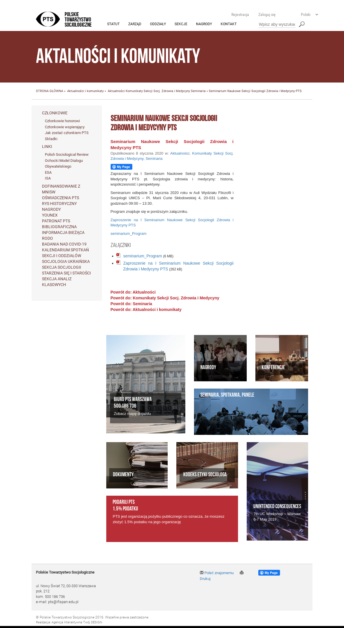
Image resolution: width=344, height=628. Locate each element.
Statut (113, 24)
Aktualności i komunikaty (85, 91)
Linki (47, 146)
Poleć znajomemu (217, 573)
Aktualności (116, 91)
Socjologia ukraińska (66, 261)
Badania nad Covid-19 (64, 244)
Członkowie (54, 113)
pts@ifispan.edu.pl (63, 602)
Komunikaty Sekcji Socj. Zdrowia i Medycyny (158, 91)
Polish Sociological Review (67, 155)
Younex (50, 215)
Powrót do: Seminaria (131, 303)
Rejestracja (240, 14)
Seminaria (198, 91)
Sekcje (181, 24)
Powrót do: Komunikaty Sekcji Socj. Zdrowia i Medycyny (165, 298)
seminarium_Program (129, 234)
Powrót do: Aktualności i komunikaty (146, 309)
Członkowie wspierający (65, 127)
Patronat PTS (56, 221)
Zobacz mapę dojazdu (132, 414)
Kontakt (229, 24)
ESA (48, 172)
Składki (51, 139)
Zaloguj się (267, 14)
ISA (48, 178)
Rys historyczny (59, 204)
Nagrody (204, 24)
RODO (47, 238)
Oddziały (158, 24)
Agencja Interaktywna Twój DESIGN (77, 623)
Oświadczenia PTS (60, 198)
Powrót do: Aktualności (133, 292)
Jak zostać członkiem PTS (67, 133)
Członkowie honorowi (62, 121)
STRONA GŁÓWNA (49, 91)
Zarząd (134, 24)
